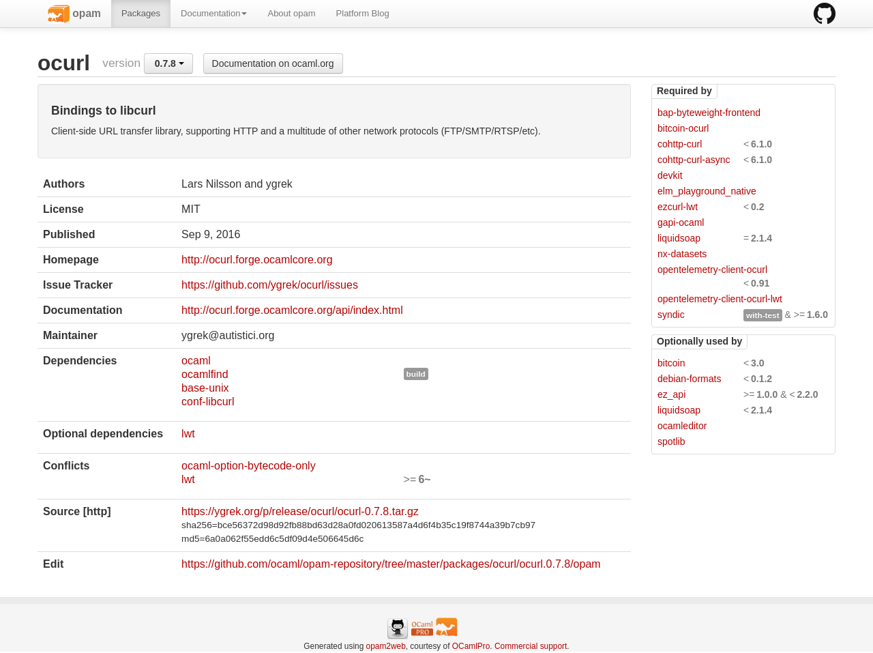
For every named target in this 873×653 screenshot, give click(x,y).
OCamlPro (471, 646)
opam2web (386, 646)
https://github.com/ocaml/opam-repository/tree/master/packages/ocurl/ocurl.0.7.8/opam (391, 564)
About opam (291, 13)
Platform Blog (362, 13)
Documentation (214, 13)
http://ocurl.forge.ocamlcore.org (256, 259)
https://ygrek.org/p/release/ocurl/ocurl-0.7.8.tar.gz (300, 511)
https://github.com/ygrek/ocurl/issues (269, 285)
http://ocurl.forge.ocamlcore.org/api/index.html (292, 310)
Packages (140, 13)
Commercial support (530, 646)
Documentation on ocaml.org (273, 63)
